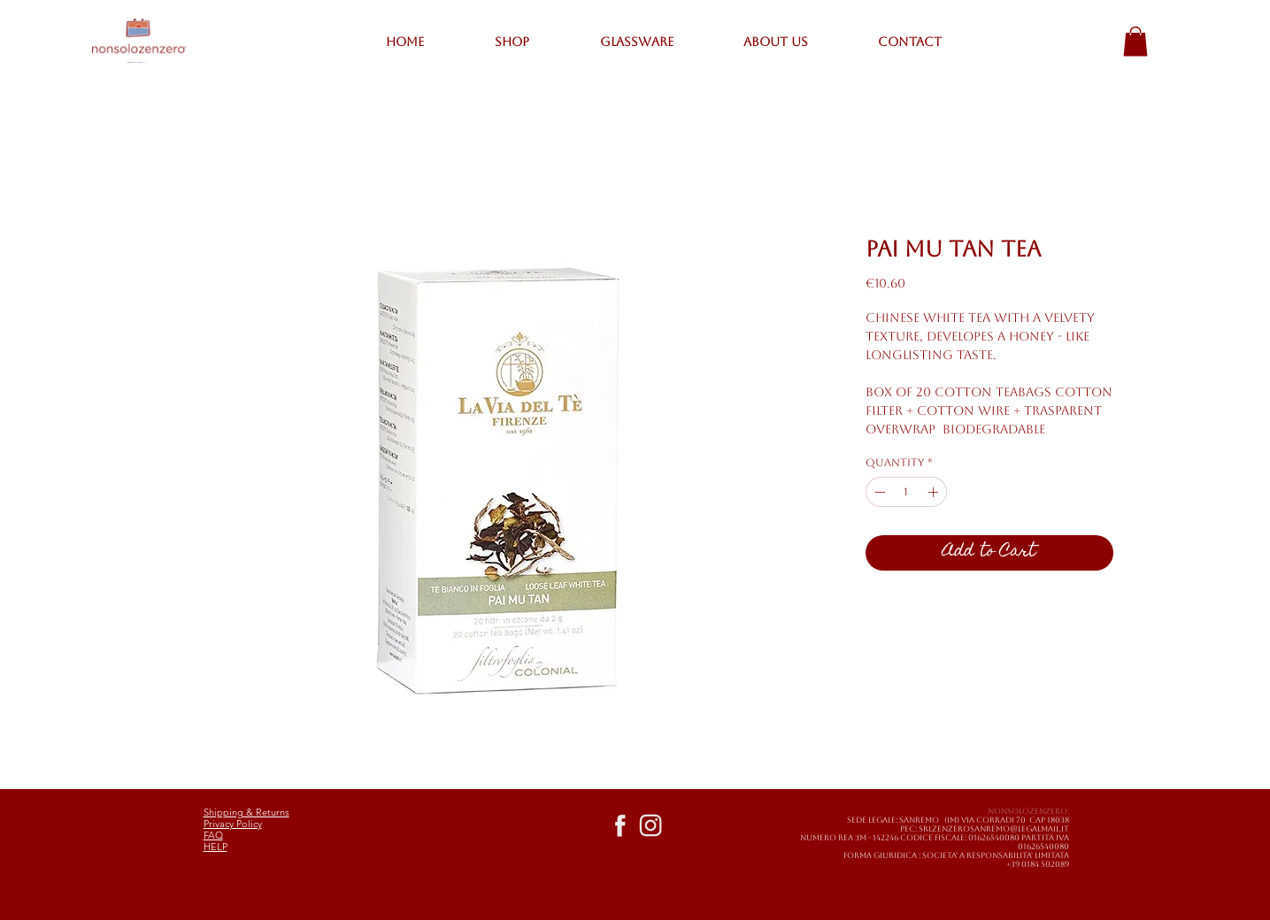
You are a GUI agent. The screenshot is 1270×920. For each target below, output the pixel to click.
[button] (1135, 41)
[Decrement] (878, 492)
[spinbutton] (906, 492)
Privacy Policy (233, 823)
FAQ (213, 835)
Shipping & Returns (246, 812)
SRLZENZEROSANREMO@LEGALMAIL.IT (994, 828)
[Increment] (934, 492)
